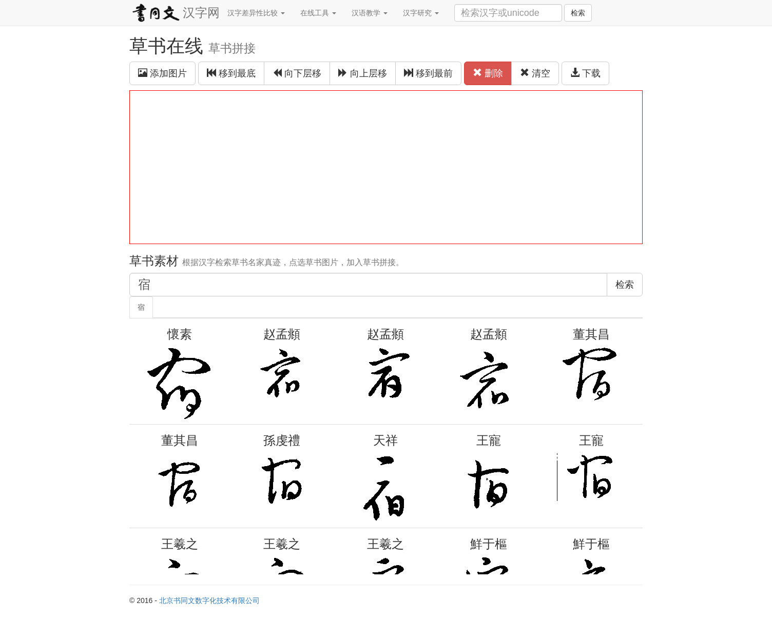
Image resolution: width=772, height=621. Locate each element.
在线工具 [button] (318, 13)
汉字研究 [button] (421, 13)
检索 (578, 13)
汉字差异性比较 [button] (256, 13)
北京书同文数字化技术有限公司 (209, 600)
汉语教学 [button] (370, 13)
